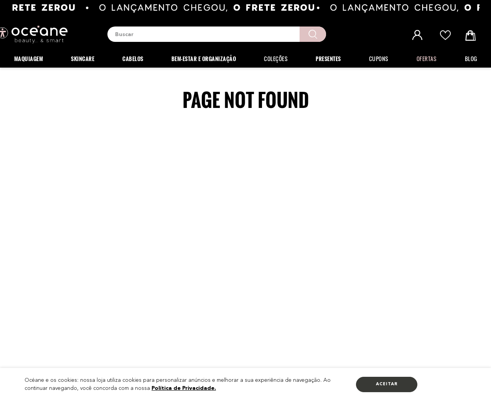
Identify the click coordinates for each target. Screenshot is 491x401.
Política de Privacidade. (184, 388)
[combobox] (216, 34)
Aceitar (387, 384)
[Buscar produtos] (313, 34)
